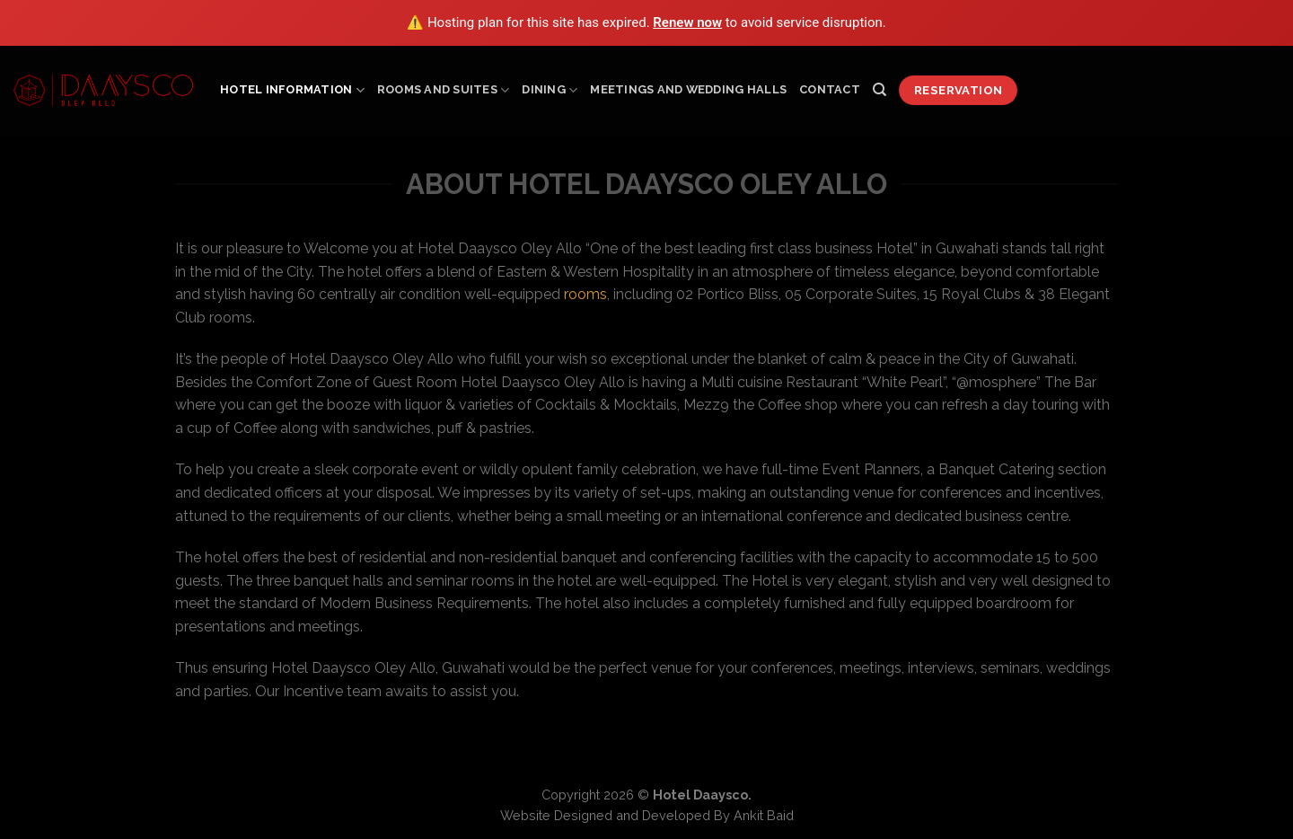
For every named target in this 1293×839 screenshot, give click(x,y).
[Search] (879, 90)
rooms (585, 294)
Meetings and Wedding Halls (688, 89)
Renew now (687, 22)
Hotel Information (292, 90)
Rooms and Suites (443, 90)
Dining (549, 90)
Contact (829, 89)
